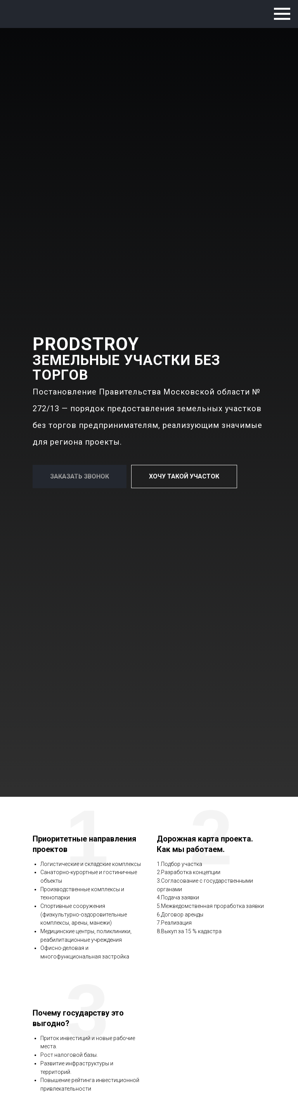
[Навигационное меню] (282, 14)
